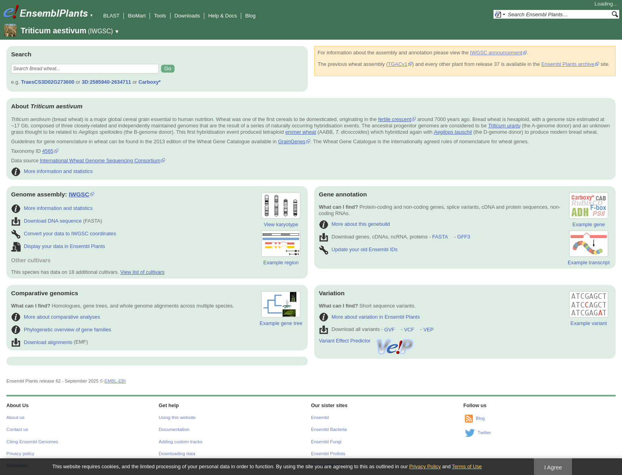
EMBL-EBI (115, 381)
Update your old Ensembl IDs (358, 249)
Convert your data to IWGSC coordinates (63, 234)
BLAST (111, 16)
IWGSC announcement (496, 53)
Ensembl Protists (328, 453)
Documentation (174, 429)
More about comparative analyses (55, 317)
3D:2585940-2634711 (106, 82)
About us (15, 417)
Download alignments (41, 342)
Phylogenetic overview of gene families (61, 330)
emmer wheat (300, 132)
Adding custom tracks (180, 441)
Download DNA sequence (46, 221)
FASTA (440, 237)
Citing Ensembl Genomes (32, 441)
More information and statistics (52, 171)
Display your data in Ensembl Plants (58, 246)
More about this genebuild (354, 224)
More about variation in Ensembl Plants (369, 317)
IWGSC (79, 194)
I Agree (553, 467)
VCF (409, 330)
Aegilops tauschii (453, 132)
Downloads (187, 16)
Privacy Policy (425, 466)
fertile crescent (394, 119)
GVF (389, 330)
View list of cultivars (142, 272)
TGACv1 (397, 64)
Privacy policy (20, 453)
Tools (160, 16)
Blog (250, 16)
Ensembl (320, 417)
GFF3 (463, 237)
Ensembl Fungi (326, 441)
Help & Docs (222, 16)
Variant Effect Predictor (367, 341)
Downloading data (177, 453)
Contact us (17, 429)
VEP (428, 330)
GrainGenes (291, 141)
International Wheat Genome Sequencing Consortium (100, 160)
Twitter (484, 432)
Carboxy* (149, 82)
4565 (47, 151)
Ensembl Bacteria (329, 429)
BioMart (137, 16)
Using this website (177, 417)
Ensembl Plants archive (568, 64)
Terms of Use (467, 466)
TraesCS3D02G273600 (47, 82)
